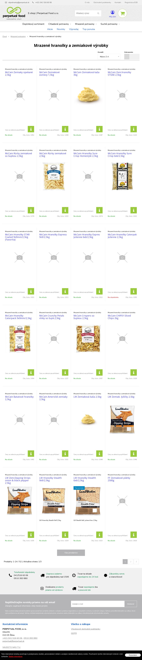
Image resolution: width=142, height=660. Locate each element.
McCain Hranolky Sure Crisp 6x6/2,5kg (120, 154)
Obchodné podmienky (102, 2)
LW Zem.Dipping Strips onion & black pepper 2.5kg (17, 480)
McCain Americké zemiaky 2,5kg (53, 398)
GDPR (74, 633)
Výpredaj (73, 29)
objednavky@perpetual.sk (18, 2)
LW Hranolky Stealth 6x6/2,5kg (85, 479)
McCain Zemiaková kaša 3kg (86, 73)
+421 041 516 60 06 (43, 2)
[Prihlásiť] (112, 14)
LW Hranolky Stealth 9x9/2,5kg (50, 479)
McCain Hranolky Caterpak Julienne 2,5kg (122, 236)
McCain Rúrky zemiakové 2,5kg (52, 154)
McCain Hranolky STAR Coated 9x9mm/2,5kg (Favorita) (17, 237)
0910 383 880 (30, 638)
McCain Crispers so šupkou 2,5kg (84, 317)
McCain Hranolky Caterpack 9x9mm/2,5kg (18, 317)
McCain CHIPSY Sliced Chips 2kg (119, 317)
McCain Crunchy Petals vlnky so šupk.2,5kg (51, 317)
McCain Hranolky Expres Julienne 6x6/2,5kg (87, 236)
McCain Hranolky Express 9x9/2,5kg (53, 236)
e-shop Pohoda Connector (81, 656)
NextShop (67, 656)
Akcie (50, 29)
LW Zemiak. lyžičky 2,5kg (121, 396)
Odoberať (130, 604)
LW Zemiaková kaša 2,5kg (87, 396)
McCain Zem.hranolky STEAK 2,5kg (119, 73)
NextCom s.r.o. (99, 656)
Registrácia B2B (131, 2)
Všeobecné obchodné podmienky (85, 629)
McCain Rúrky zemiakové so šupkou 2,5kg (18, 154)
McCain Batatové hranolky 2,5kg (19, 398)
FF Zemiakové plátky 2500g (119, 479)
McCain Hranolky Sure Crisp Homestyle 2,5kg (86, 154)
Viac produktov (71, 552)
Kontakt (118, 2)
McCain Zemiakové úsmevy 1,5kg (49, 73)
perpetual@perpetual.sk (13, 641)
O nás (87, 2)
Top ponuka (88, 29)
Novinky (61, 29)
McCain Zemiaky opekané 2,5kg (19, 73)
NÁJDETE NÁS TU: (12, 647)
